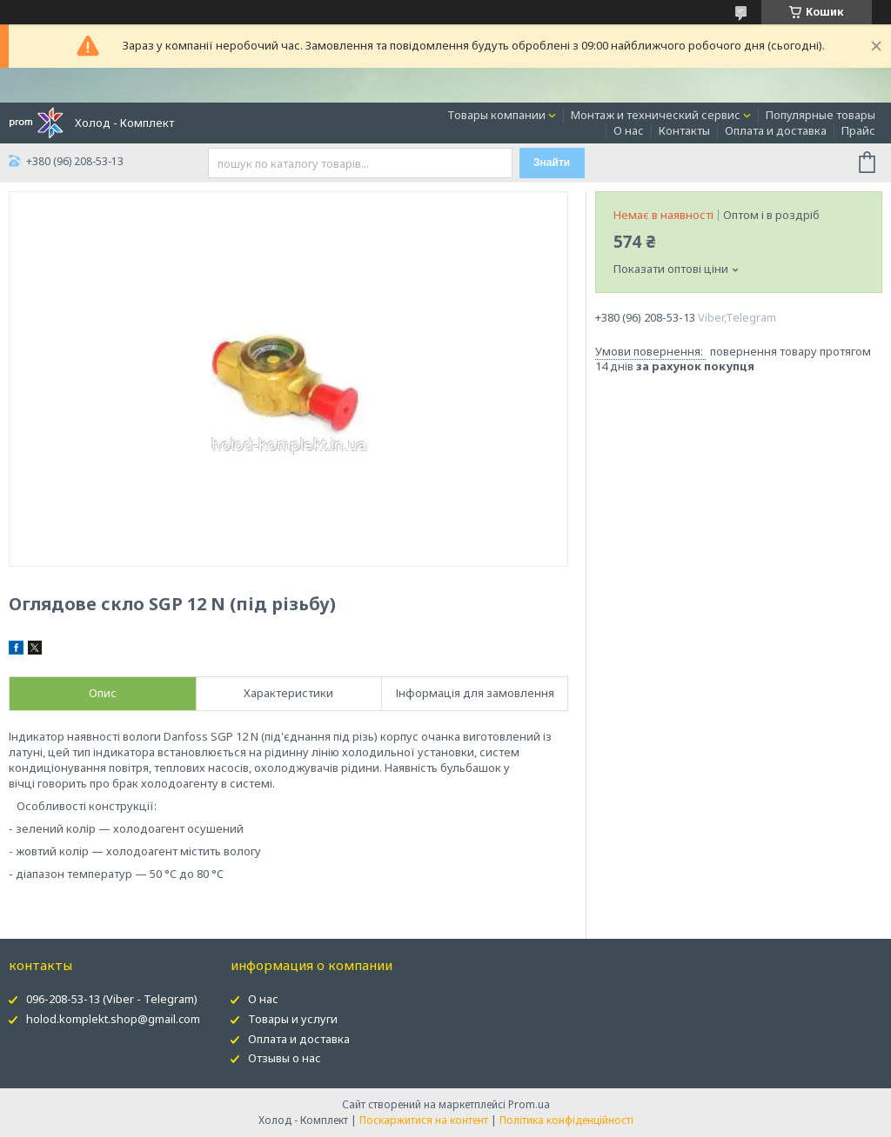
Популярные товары (820, 115)
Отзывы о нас (284, 1058)
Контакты (684, 130)
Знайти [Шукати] (551, 162)
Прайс (858, 130)
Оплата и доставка (776, 130)
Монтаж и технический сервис (655, 115)
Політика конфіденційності (566, 1120)
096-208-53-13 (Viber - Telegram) (112, 999)
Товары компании (496, 115)
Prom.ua (529, 1104)
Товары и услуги (293, 1019)
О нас (628, 130)
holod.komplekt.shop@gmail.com (113, 1019)
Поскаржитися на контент (423, 1120)
